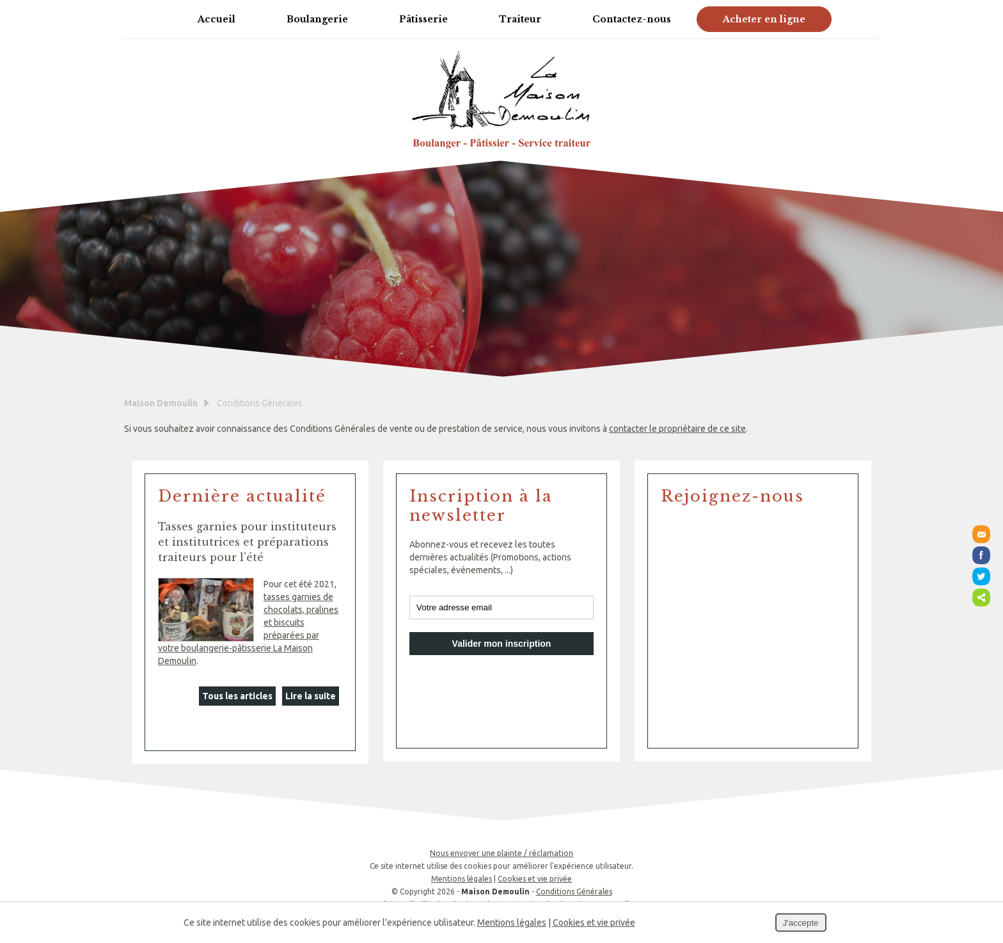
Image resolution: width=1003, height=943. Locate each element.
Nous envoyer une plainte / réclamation (501, 853)
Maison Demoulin (161, 403)
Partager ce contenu (981, 597)
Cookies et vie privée (535, 879)
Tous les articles (237, 696)
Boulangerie (317, 19)
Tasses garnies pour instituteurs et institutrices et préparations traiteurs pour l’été (247, 542)
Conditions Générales (574, 891)
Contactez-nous (631, 19)
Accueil (216, 19)
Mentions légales (461, 879)
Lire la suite (310, 696)
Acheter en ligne (764, 19)
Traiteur (520, 19)
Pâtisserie (423, 19)
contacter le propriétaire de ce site (677, 429)
